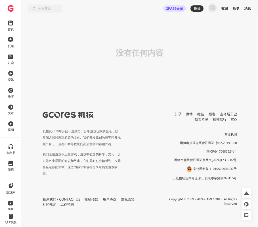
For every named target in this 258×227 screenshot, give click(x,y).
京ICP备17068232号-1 (221, 151)
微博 (189, 114)
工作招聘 (67, 204)
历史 (236, 8)
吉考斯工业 (228, 114)
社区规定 (49, 204)
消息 (247, 8)
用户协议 (109, 199)
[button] (246, 193)
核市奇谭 (201, 119)
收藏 (224, 8)
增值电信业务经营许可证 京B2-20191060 (208, 143)
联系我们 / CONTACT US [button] (61, 199)
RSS (234, 119)
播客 (212, 114)
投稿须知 (91, 199)
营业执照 (231, 134)
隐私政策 (128, 199)
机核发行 (219, 119)
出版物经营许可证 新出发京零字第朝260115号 (205, 178)
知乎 (178, 114)
